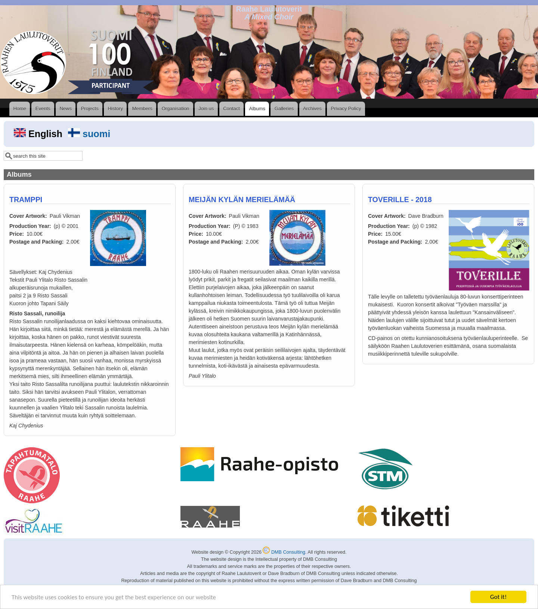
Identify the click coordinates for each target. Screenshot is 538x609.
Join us (206, 108)
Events (42, 108)
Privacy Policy (346, 108)
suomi (89, 134)
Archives (312, 108)
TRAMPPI (25, 199)
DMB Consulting (284, 552)
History (115, 108)
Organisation (175, 108)
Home (19, 108)
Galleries (284, 108)
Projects (90, 108)
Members (142, 108)
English (39, 134)
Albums (257, 108)
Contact (231, 108)
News (65, 108)
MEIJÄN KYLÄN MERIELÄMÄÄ (242, 199)
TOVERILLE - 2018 (400, 199)
